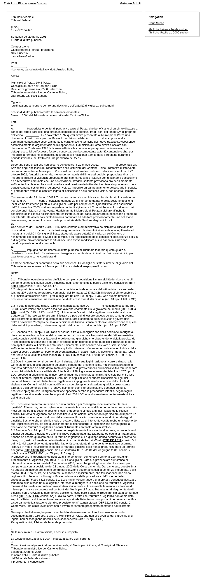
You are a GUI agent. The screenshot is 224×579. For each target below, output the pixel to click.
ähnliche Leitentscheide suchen (168, 29)
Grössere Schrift (130, 3)
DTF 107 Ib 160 (34, 450)
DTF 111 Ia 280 (108, 502)
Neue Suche (156, 23)
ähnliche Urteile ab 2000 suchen (169, 32)
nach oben (163, 575)
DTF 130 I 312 (112, 440)
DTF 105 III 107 (29, 496)
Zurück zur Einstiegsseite (20, 3)
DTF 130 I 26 (67, 355)
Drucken (42, 3)
